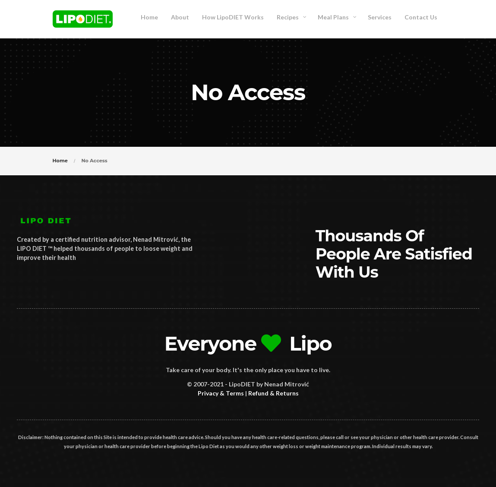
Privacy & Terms (221, 393)
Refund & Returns (273, 393)
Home (60, 161)
